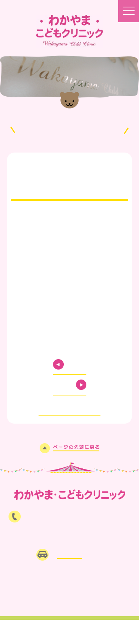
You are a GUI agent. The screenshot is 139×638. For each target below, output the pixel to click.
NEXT (61, 384)
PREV (78, 364)
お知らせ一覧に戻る (69, 404)
